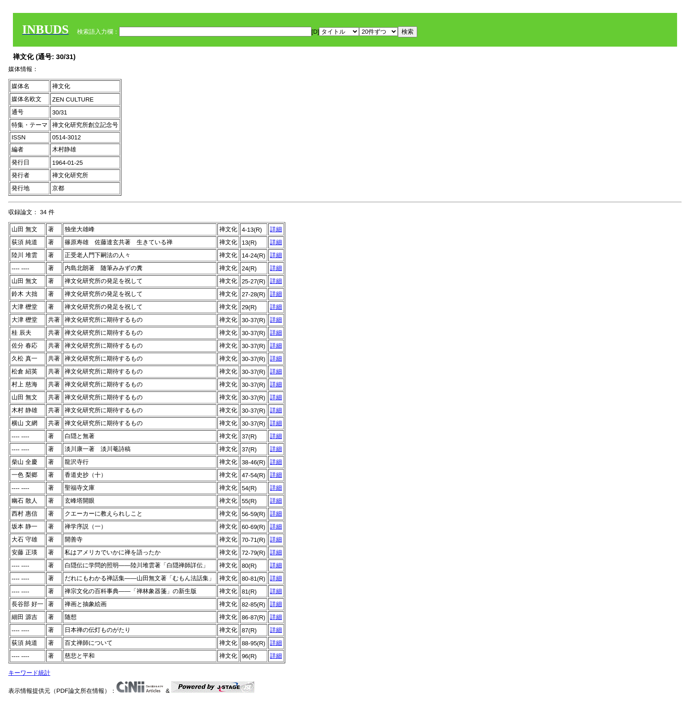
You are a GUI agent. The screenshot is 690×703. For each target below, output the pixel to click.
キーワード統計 (29, 672)
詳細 (276, 229)
